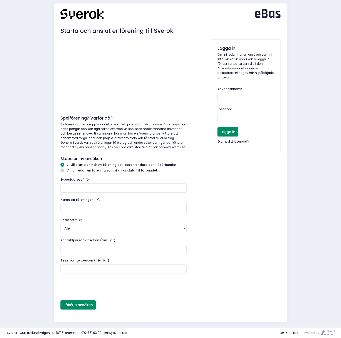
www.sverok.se (174, 147)
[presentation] (93, 286)
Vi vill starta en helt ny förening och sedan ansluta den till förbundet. (118, 165)
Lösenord (224, 109)
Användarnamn (229, 89)
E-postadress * (74, 179)
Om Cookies (288, 333)
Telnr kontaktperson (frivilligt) (84, 260)
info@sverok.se (115, 333)
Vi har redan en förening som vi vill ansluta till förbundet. (109, 170)
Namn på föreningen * (80, 200)
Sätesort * (71, 220)
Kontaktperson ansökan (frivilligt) (87, 240)
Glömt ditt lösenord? (233, 141)
